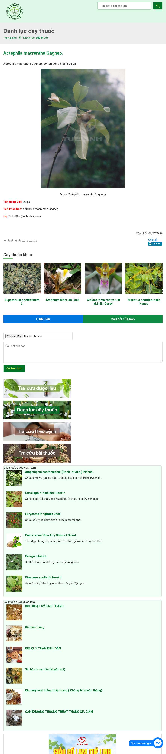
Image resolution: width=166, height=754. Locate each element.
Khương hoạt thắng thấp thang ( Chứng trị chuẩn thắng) (63, 690)
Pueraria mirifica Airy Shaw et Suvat (50, 535)
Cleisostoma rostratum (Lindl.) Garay (103, 301)
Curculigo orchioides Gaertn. (45, 493)
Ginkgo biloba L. (36, 556)
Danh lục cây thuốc (36, 37)
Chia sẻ (152, 239)
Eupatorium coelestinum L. (22, 301)
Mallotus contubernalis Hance (144, 301)
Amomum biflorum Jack (62, 300)
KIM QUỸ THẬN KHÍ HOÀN (43, 648)
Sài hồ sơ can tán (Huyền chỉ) (45, 669)
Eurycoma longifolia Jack (43, 514)
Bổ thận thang (34, 627)
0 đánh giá (29, 241)
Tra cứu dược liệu (14, 11)
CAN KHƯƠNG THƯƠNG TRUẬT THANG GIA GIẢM (59, 711)
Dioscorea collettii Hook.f (43, 577)
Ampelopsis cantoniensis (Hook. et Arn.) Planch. (59, 472)
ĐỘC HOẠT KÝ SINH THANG (44, 606)
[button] (159, 6)
